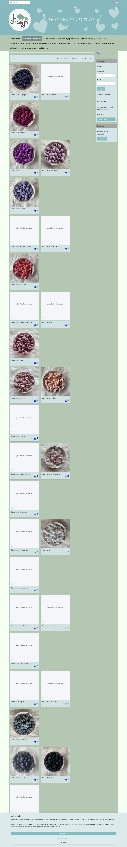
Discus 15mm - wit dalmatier (19, 342)
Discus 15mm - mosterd (46, 663)
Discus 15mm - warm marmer (48, 734)
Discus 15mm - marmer (46, 342)
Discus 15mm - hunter (17, 627)
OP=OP (47, 48)
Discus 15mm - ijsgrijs (17, 377)
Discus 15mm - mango (74, 770)
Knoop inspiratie (79, 798)
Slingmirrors (56, 815)
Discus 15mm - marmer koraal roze (21, 199)
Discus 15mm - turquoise (46, 556)
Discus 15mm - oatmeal (46, 698)
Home (13, 39)
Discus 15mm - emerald (18, 591)
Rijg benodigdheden (58, 805)
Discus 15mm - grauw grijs (47, 377)
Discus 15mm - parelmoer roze (48, 271)
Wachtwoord (100, 80)
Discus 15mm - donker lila (75, 128)
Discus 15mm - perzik (45, 770)
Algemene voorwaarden (38, 805)
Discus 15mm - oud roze (18, 235)
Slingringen (56, 812)
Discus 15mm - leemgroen (47, 627)
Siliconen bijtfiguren (49, 39)
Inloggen (101, 89)
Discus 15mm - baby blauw (18, 520)
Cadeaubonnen (26, 48)
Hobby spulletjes (15, 48)
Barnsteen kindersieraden (84, 43)
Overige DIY (56, 820)
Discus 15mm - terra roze (46, 164)
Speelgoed (83, 39)
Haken (104, 39)
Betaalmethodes (36, 815)
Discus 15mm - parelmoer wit (76, 306)
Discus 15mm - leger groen (76, 591)
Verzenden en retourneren (39, 812)
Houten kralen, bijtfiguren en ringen (68, 39)
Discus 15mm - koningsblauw (47, 449)
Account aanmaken (104, 119)
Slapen (99, 39)
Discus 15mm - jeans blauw (76, 449)
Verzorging (91, 39)
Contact (34, 48)
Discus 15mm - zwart (45, 413)
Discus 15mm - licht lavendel (47, 128)
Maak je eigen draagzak (60, 810)
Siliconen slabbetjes (32, 43)
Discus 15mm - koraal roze (76, 164)
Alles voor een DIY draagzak (66, 43)
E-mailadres (100, 72)
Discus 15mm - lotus (45, 199)
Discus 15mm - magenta (75, 92)
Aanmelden (102, 139)
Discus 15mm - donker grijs (76, 377)
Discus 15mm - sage (74, 627)
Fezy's (99, 53)
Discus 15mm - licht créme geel (77, 663)
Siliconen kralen (57, 798)
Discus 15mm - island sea (46, 484)
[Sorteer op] (85, 58)
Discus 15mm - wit (44, 306)
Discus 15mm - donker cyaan (19, 556)
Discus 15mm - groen (17, 663)
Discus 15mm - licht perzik (19, 770)
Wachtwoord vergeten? (103, 94)
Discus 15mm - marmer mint (76, 556)
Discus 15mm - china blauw (76, 484)
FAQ (33, 803)
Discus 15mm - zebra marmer (77, 342)
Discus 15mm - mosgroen (46, 591)
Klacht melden (35, 817)
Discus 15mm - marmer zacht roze (21, 271)
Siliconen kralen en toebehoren (32, 39)
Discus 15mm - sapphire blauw (20, 449)
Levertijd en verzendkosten (39, 810)
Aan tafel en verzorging (17, 43)
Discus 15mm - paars (17, 128)
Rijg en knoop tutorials (81, 805)
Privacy (34, 808)
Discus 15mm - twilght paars (19, 92)
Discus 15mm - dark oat (18, 734)
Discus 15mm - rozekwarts (47, 235)
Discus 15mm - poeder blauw (19, 484)
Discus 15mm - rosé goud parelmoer (21, 164)
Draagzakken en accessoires (47, 43)
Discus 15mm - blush (74, 199)
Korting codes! (36, 800)
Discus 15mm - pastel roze (76, 235)
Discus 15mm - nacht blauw (76, 413)
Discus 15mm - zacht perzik (76, 734)
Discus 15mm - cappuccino (76, 698)
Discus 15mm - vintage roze (76, 271)
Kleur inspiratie (79, 800)
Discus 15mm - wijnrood (46, 92)
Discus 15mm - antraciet (18, 413)
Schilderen (97, 43)
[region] (50, 840)
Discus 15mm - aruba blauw (76, 520)
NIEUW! (18, 39)
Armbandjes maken (108, 43)
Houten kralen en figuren (60, 800)
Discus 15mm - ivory (17, 698)
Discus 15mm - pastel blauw (47, 520)
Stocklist (41, 48)
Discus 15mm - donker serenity (20, 306)
